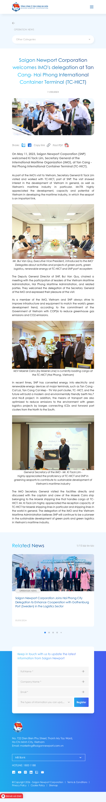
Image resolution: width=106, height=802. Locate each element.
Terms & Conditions (77, 782)
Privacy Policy (19, 785)
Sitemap (53, 785)
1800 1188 (29, 765)
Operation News (28, 590)
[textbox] (53, 39)
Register (81, 702)
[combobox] (53, 39)
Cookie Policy (38, 785)
